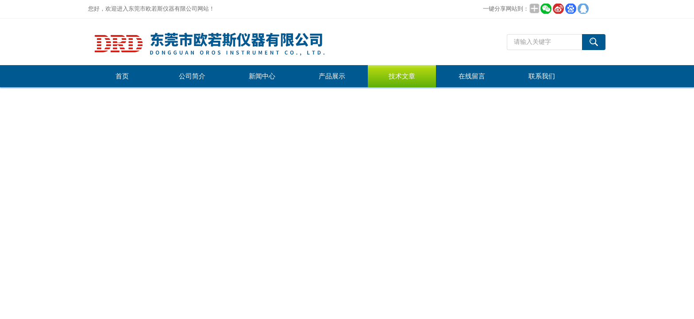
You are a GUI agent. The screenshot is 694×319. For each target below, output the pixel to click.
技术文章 (402, 76)
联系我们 (541, 76)
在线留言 (472, 76)
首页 (122, 76)
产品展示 (332, 76)
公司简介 (192, 76)
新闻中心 (262, 76)
